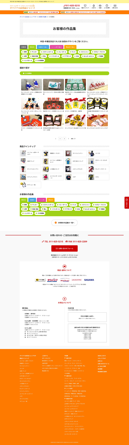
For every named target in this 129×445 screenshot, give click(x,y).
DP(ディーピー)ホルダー (25, 378)
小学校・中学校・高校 (77, 386)
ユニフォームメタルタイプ (70, 409)
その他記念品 (82, 396)
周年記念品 (67, 396)
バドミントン (85, 52)
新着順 (23, 47)
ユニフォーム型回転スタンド (27, 373)
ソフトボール (55, 56)
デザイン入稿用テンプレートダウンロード (52, 365)
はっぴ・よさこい (89, 56)
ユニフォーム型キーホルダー (27, 361)
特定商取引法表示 (102, 371)
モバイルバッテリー (24, 366)
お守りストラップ (68, 419)
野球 (25, 52)
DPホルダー (67, 414)
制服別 (43, 47)
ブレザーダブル (77, 378)
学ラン (84, 381)
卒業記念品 (79, 393)
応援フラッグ (23, 371)
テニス (73, 52)
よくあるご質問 (102, 366)
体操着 (70, 383)
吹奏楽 (101, 56)
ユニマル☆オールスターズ (26, 393)
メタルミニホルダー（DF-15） (71, 421)
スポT (21, 396)
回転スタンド (74, 414)
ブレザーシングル (68, 378)
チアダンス (67, 56)
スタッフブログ (102, 358)
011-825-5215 (56, 241)
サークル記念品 (74, 396)
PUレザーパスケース (25, 388)
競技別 (32, 47)
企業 (78, 383)
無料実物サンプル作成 (47, 360)
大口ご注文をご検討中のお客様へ (50, 368)
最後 (72, 138)
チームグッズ (67, 391)
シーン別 (57, 47)
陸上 (44, 56)
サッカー (34, 52)
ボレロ (66, 383)
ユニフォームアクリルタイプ (71, 406)
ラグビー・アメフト (99, 52)
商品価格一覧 (45, 371)
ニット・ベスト (78, 381)
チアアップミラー (79, 426)
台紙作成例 (44, 363)
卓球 (25, 56)
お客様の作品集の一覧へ (66, 223)
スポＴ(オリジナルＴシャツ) (71, 424)
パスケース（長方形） (79, 429)
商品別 (70, 47)
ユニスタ (22, 368)
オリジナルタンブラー (25, 381)
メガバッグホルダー (24, 386)
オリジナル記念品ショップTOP (28, 355)
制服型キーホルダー (24, 363)
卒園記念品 (73, 393)
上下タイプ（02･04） (80, 403)
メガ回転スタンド (24, 383)
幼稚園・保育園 (67, 386)
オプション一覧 (23, 401)
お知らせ (100, 361)
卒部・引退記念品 (82, 391)
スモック (72, 381)
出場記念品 (67, 393)
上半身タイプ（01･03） (69, 403)
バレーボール (62, 52)
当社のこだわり (102, 355)
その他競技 (40, 60)
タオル (78, 401)
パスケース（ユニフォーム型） (71, 431)
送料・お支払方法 (46, 358)
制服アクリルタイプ (69, 411)
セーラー (66, 381)
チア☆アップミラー (24, 391)
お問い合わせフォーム (65, 248)
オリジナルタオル (24, 399)
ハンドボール (28, 60)
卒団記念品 (74, 391)
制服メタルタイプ (79, 411)
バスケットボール (48, 52)
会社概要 (100, 369)
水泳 (77, 56)
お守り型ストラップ (24, 376)
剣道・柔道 (35, 56)
